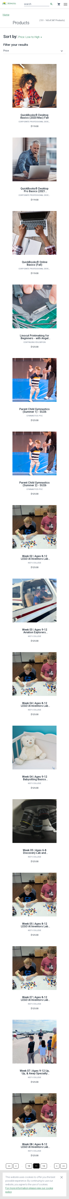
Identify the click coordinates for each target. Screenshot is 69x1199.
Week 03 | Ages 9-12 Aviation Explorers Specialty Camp (34, 632)
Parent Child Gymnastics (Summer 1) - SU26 (34, 410)
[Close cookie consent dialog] (62, 1177)
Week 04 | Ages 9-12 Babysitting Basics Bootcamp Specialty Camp (34, 780)
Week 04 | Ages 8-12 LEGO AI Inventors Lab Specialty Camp (34, 706)
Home (6, 14)
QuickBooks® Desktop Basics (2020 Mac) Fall (34, 116)
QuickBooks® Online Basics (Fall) (34, 263)
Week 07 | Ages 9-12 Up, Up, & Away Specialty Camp (34, 1073)
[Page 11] (36, 1165)
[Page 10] (29, 1165)
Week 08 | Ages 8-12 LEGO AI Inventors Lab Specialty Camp (34, 1147)
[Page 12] (44, 1165)
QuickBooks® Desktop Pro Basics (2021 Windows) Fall (34, 191)
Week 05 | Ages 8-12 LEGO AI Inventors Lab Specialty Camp (34, 926)
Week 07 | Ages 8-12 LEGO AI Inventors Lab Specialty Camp (34, 1000)
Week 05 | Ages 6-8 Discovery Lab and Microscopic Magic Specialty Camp (35, 854)
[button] (33, 50)
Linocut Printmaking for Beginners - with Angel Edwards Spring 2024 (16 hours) (34, 339)
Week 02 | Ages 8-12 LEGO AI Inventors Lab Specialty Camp (34, 559)
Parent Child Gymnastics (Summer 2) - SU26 (34, 484)
